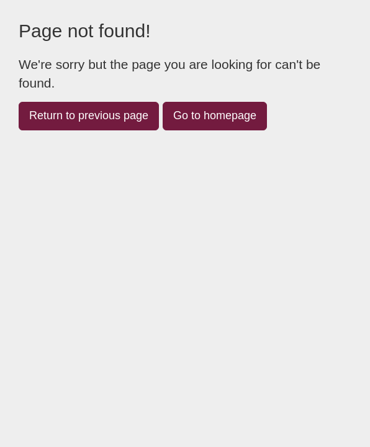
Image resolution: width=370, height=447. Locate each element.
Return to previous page (88, 115)
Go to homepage (214, 115)
